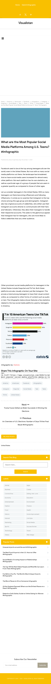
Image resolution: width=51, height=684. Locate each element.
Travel (28, 531)
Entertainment (9, 502)
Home (17, 5)
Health (29, 510)
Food (6, 510)
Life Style (29, 518)
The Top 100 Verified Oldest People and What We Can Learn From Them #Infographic (23, 568)
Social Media (27, 389)
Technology (8, 531)
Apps (28, 485)
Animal (7, 485)
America (5, 383)
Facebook (26, 383)
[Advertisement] (25, 68)
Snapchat (16, 389)
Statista (16, 365)
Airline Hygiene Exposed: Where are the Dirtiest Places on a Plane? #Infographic (23, 587)
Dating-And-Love (32, 494)
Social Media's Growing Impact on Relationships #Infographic (20, 560)
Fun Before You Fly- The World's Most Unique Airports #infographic (21, 575)
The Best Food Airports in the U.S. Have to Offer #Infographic (19, 553)
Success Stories (31, 526)
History (7, 514)
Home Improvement (33, 514)
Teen (36, 389)
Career (29, 489)
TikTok (5, 395)
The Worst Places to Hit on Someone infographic (20, 581)
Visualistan (27, 678)
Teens (44, 389)
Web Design (30, 535)
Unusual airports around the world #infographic (20, 547)
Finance (29, 506)
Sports (7, 526)
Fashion (7, 506)
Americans (15, 383)
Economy (8, 498)
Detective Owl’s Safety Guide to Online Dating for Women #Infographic (23, 594)
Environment (31, 502)
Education (30, 498)
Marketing (8, 522)
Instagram (6, 389)
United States (15, 395)
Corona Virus (9, 494)
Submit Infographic (29, 5)
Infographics (37, 383)
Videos (7, 535)
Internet (7, 518)
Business (7, 489)
